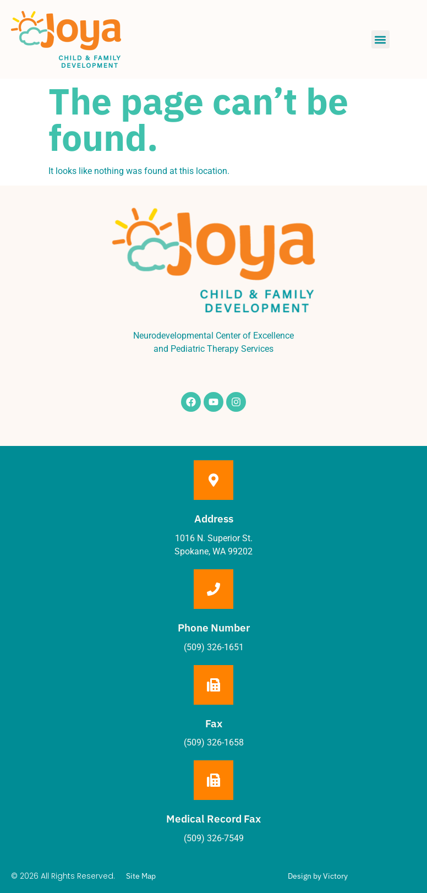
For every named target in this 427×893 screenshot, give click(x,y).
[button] (380, 39)
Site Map (141, 876)
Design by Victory (318, 876)
